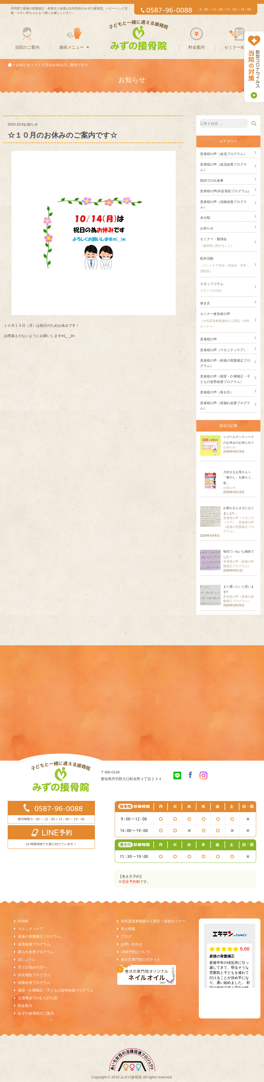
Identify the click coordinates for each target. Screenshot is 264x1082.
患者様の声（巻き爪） (216, 392)
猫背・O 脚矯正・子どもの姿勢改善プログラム (56, 990)
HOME (23, 921)
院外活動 (206, 258)
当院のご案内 (27, 47)
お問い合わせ (131, 944)
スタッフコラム (211, 284)
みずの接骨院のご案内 (36, 1013)
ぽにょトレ (27, 959)
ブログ (126, 936)
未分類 (205, 218)
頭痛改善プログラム (34, 983)
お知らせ (206, 228)
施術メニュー (74, 47)
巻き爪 (205, 303)
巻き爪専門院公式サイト (140, 959)
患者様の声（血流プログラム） (223, 154)
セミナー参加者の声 (215, 314)
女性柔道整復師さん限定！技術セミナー (153, 921)
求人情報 (128, 929)
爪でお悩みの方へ (32, 967)
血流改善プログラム (34, 944)
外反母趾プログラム (34, 975)
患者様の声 (208, 339)
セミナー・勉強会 (213, 239)
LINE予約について (135, 952)
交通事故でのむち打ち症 (37, 998)
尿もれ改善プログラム (36, 952)
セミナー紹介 (236, 47)
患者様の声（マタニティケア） (223, 350)
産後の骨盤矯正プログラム (39, 936)
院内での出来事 (211, 180)
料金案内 (196, 47)
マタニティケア (30, 929)
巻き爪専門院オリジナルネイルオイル (146, 975)
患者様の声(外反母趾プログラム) (224, 191)
